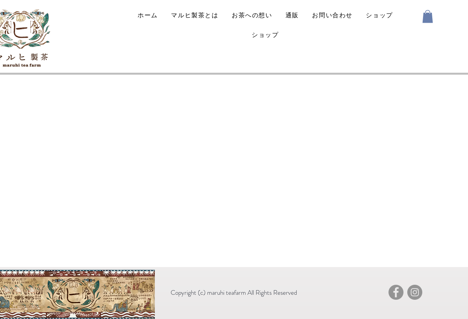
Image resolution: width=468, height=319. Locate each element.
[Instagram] (414, 292)
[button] (427, 16)
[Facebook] (395, 292)
